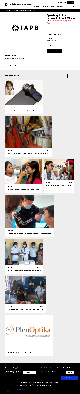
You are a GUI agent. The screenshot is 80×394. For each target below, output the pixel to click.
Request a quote (54, 51)
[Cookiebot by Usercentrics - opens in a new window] (8, 391)
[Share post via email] (18, 66)
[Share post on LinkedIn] (16, 66)
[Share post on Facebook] (11, 66)
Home (6, 10)
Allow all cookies (69, 378)
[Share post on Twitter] (13, 66)
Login (64, 2)
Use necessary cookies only (69, 382)
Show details (20, 390)
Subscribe (69, 372)
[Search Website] (73, 6)
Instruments (20, 10)
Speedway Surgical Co (59, 22)
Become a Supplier (30, 372)
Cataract (35, 10)
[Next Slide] (73, 76)
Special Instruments (28, 10)
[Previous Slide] (69, 76)
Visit (70, 2)
